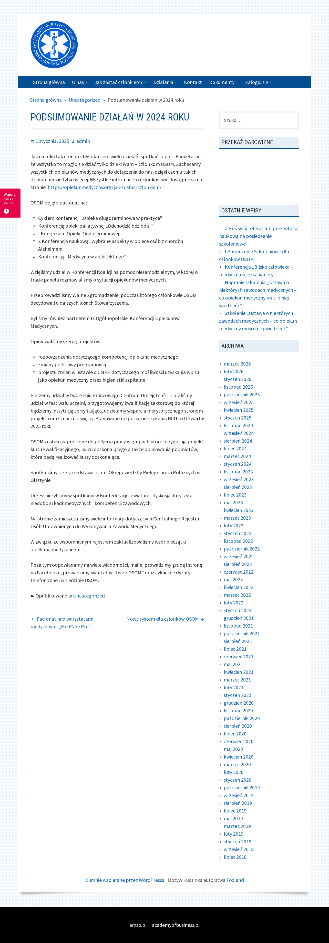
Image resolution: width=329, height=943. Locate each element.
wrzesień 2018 (239, 849)
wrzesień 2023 (239, 479)
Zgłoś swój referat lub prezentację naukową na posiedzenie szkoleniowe (258, 236)
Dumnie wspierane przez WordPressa (124, 880)
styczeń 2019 (237, 841)
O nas (78, 82)
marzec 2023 (237, 518)
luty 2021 (233, 687)
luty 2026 (233, 371)
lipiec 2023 (235, 494)
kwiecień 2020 (238, 756)
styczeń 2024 (237, 464)
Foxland (235, 880)
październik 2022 (242, 548)
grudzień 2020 (239, 702)
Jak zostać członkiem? (119, 82)
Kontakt (193, 82)
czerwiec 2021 (238, 656)
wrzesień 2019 (239, 795)
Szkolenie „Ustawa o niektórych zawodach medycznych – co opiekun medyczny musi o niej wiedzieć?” (258, 321)
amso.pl (138, 925)
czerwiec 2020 (238, 741)
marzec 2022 (237, 595)
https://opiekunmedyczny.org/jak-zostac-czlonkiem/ (104, 187)
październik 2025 (242, 394)
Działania (163, 82)
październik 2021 (242, 633)
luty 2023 (233, 525)
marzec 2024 (237, 456)
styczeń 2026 (237, 379)
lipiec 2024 (235, 448)
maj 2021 (233, 664)
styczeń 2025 (237, 417)
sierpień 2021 (238, 641)
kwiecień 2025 (238, 410)
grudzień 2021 (239, 618)
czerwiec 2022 (238, 571)
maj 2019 (233, 818)
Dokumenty (221, 82)
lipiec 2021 (235, 649)
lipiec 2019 (235, 810)
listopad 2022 (238, 541)
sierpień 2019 (238, 803)
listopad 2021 (238, 625)
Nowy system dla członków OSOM (162, 618)
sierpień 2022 (238, 564)
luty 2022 (233, 602)
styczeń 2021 (237, 695)
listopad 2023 (238, 471)
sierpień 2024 (238, 440)
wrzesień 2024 (239, 433)
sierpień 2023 (238, 487)
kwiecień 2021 (238, 672)
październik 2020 (242, 718)
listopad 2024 (238, 425)
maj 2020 (233, 749)
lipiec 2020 (235, 733)
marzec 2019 (237, 826)
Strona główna (49, 82)
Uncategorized (89, 595)
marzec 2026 (237, 363)
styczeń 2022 (237, 610)
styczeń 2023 (237, 533)
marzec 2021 (237, 679)
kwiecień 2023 (238, 510)
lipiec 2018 (235, 857)
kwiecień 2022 (238, 587)
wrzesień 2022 (239, 556)
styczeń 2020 (237, 780)
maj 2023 (233, 502)
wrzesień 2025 (239, 402)
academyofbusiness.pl (176, 925)
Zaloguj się (256, 82)
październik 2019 (242, 787)
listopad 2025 (238, 387)
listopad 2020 (238, 710)
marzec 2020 (237, 764)
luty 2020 (233, 772)
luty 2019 (233, 833)
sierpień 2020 (238, 726)
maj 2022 (233, 579)
